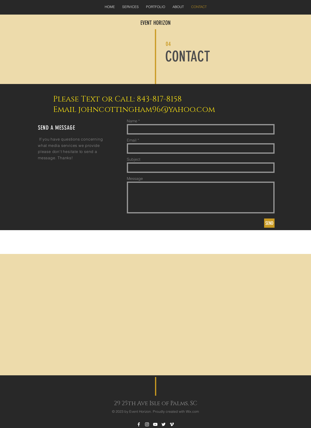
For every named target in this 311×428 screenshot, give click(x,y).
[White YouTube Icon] (155, 424)
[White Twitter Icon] (163, 424)
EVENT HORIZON (155, 22)
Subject (133, 159)
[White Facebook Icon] (138, 424)
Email (132, 140)
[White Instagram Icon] (147, 424)
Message (135, 178)
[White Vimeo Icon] (171, 424)
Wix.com (192, 411)
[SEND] (269, 223)
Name (132, 121)
